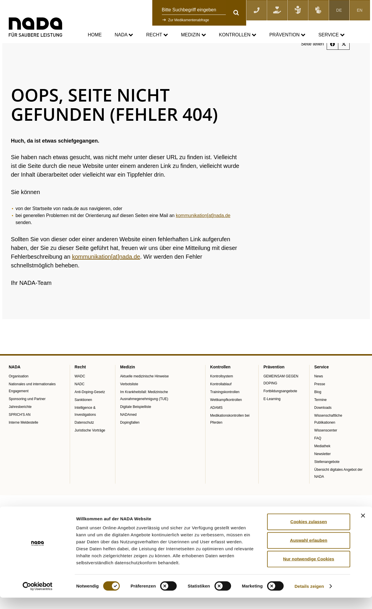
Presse (319, 402)
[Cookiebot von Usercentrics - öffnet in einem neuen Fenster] (37, 597)
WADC (80, 394)
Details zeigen (309, 597)
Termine (320, 417)
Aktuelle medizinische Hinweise (144, 394)
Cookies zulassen (308, 532)
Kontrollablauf (220, 402)
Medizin (193, 35)
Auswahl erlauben (308, 551)
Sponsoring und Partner (27, 416)
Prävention (287, 35)
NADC (80, 402)
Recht (157, 35)
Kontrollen (237, 35)
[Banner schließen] (363, 527)
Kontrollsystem (221, 394)
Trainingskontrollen (224, 409)
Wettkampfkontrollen (226, 417)
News (318, 394)
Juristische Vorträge (90, 448)
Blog (317, 409)
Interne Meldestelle (23, 440)
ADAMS (216, 425)
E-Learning (271, 416)
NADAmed (128, 432)
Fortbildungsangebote (280, 408)
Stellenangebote (326, 479)
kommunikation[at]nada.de (203, 233)
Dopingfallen (130, 440)
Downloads (322, 425)
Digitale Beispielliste (135, 424)
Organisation (18, 394)
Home (95, 34)
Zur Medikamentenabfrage (188, 20)
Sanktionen (83, 417)
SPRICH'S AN (20, 432)
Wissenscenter (325, 448)
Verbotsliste (129, 402)
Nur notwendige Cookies (308, 570)
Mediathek (322, 463)
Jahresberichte (20, 424)
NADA (124, 35)
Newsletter (322, 471)
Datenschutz (84, 440)
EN (359, 10)
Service (332, 35)
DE (339, 10)
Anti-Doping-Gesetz (90, 409)
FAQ (317, 456)
